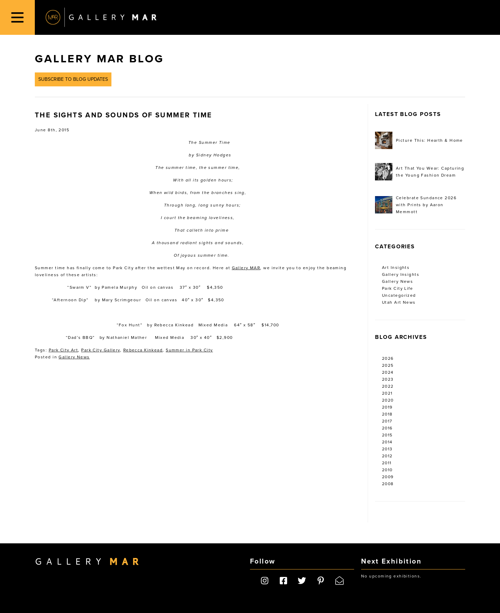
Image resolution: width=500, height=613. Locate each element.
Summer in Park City (189, 350)
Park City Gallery (100, 350)
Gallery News (73, 357)
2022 (388, 386)
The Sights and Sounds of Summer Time (123, 115)
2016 (387, 428)
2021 (387, 393)
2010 (387, 469)
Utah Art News (399, 302)
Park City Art (63, 350)
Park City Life (397, 288)
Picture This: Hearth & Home (419, 140)
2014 (387, 442)
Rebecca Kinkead (143, 350)
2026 (388, 358)
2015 (387, 435)
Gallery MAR (101, 17)
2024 (388, 372)
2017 (387, 421)
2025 (388, 365)
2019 (387, 407)
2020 (388, 400)
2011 (387, 462)
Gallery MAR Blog (99, 58)
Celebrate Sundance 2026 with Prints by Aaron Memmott (415, 204)
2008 (388, 483)
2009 (388, 476)
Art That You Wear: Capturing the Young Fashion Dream (419, 171)
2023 (388, 379)
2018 (387, 414)
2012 (387, 455)
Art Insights (395, 267)
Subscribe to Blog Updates (73, 79)
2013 (387, 449)
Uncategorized (399, 295)
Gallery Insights (400, 274)
